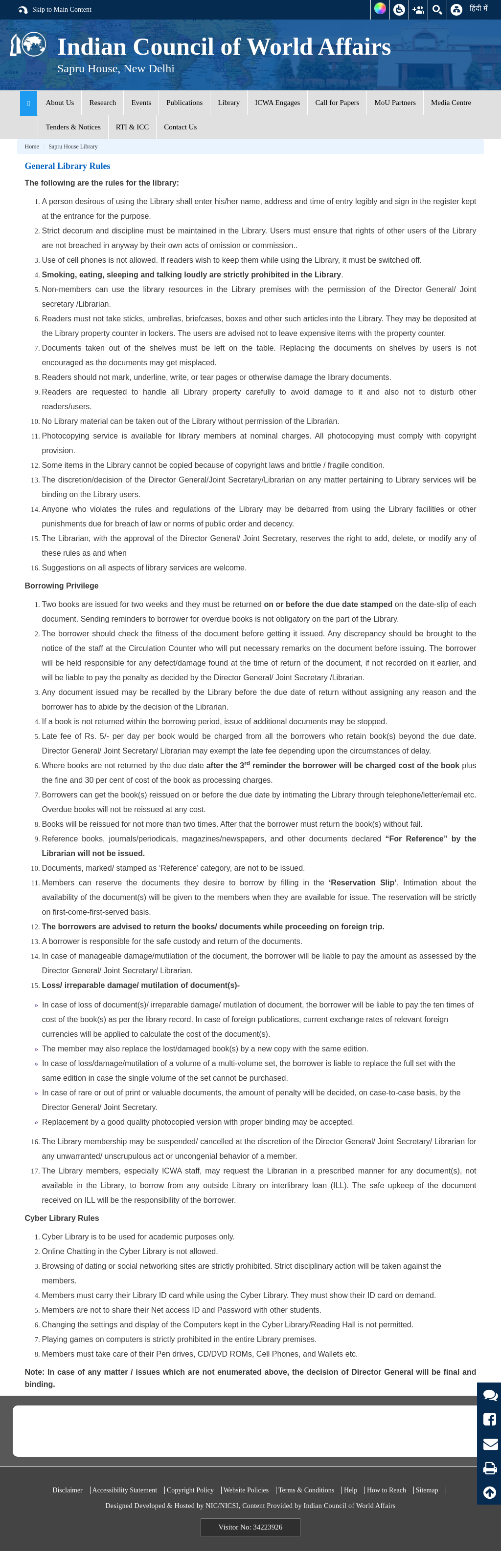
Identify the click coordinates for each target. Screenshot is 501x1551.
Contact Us (180, 127)
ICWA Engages (277, 102)
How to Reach (386, 1490)
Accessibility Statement (125, 1490)
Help (350, 1490)
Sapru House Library (73, 146)
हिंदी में (479, 8)
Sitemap (427, 1490)
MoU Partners (395, 102)
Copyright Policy (190, 1490)
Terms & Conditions (306, 1490)
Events (141, 102)
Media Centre (451, 102)
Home (31, 146)
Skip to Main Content (54, 10)
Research (102, 102)
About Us (60, 102)
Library (229, 102)
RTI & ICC (132, 127)
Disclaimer (67, 1490)
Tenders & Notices (73, 127)
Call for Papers (337, 102)
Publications (184, 102)
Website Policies (246, 1490)
